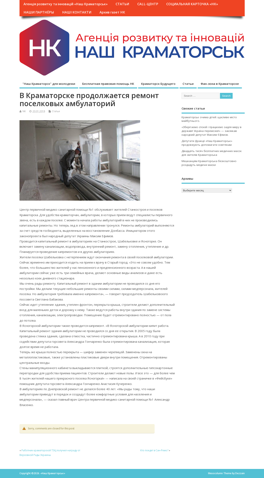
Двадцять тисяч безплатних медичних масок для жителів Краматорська (212, 153)
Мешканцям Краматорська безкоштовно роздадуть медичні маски (209, 163)
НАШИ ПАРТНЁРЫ (39, 12)
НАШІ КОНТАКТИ (76, 12)
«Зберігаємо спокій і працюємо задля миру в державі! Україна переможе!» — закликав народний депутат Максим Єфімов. (211, 130)
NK (24, 111)
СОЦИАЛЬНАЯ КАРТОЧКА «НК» (192, 4)
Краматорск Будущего (158, 84)
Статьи (188, 84)
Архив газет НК (112, 12)
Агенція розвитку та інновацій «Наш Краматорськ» (66, 4)
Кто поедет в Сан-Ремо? (154, 450)
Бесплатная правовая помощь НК (108, 84)
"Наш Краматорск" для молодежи (49, 84)
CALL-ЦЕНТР (147, 4)
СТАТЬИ (122, 4)
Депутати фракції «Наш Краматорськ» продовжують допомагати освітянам (207, 143)
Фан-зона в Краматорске (220, 84)
